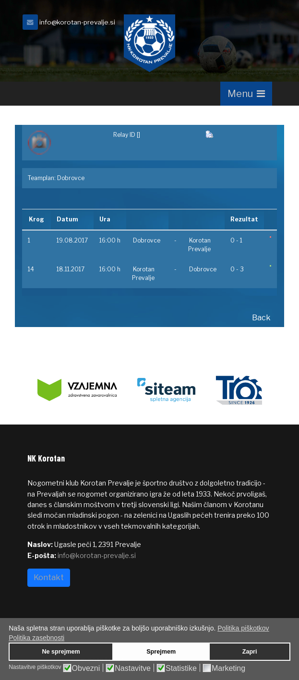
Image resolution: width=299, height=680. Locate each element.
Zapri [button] (249, 651)
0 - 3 (237, 269)
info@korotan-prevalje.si (77, 22)
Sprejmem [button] (161, 651)
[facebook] (260, 24)
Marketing (228, 668)
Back (261, 317)
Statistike (181, 668)
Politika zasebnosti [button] (36, 638)
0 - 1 (236, 240)
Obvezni (86, 668)
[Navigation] (246, 94)
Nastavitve (133, 668)
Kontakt (49, 577)
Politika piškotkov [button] (243, 628)
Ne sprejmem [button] (61, 651)
